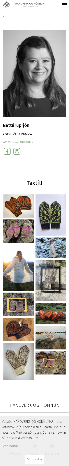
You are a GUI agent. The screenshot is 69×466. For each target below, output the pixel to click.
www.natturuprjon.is (18, 142)
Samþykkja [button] (34, 459)
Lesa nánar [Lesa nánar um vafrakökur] (10, 446)
